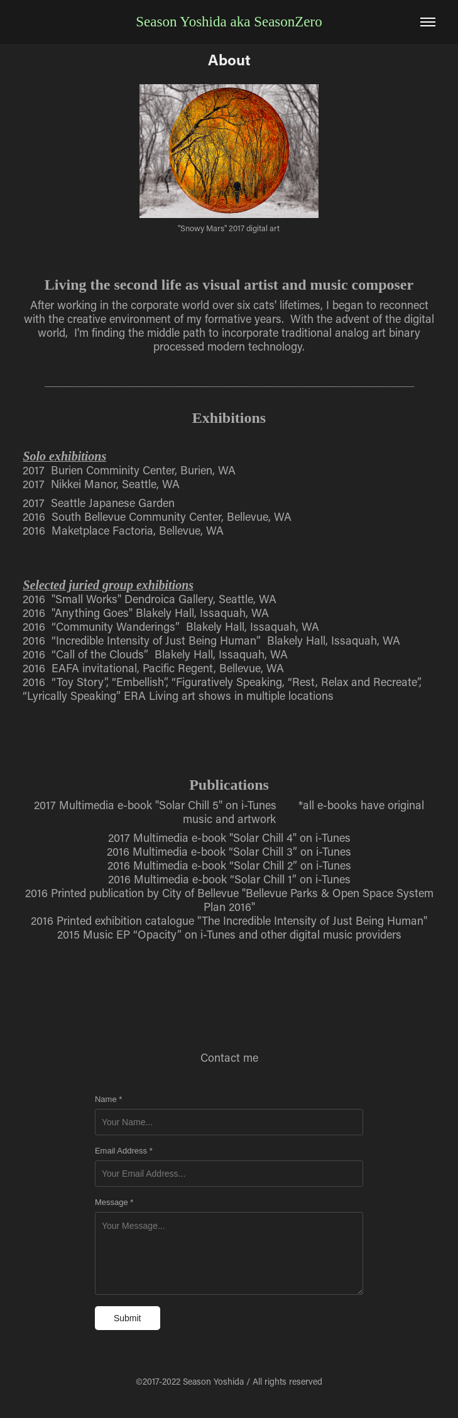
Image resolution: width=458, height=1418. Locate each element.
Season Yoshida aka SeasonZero (229, 22)
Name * (108, 1099)
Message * (114, 1202)
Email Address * (124, 1151)
